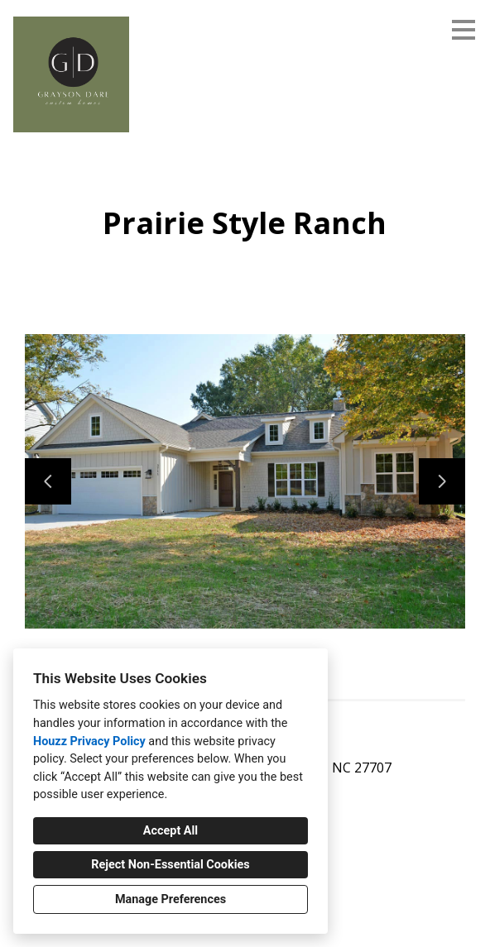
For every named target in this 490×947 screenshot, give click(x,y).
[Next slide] (442, 481)
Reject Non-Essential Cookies (170, 865)
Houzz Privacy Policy (89, 741)
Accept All (170, 831)
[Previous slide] (48, 481)
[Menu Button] (463, 29)
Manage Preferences (170, 899)
